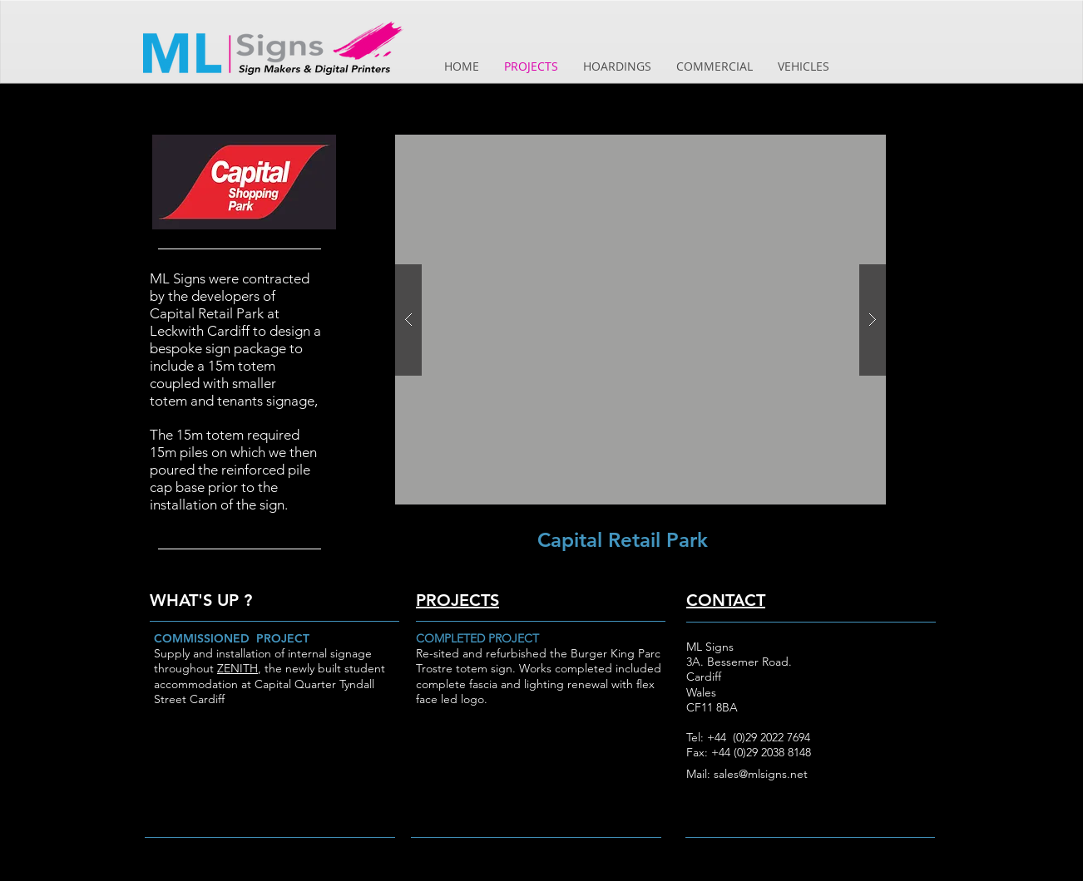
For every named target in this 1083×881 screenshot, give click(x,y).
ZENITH (237, 668)
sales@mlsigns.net (761, 773)
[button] (640, 319)
